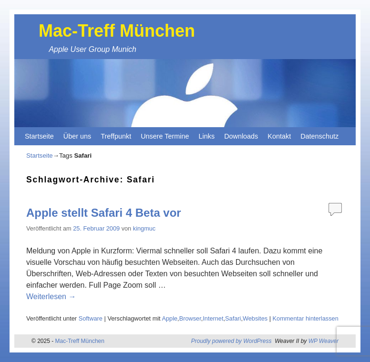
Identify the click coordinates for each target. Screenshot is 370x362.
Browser (190, 318)
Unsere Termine (165, 136)
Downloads (241, 136)
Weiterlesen (51, 296)
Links (207, 136)
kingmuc (144, 228)
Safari (233, 318)
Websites (255, 318)
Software (91, 318)
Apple (169, 318)
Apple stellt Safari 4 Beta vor (103, 212)
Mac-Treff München (117, 30)
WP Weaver (323, 341)
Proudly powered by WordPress (231, 341)
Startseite (39, 136)
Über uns (77, 136)
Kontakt (279, 136)
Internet (213, 318)
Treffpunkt (116, 136)
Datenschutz (319, 136)
